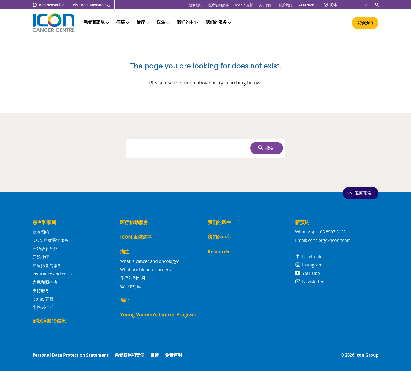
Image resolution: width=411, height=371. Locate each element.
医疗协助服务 (218, 5)
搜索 (265, 148)
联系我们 (285, 5)
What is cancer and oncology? (149, 261)
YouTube (307, 273)
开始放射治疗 (45, 249)
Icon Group (366, 355)
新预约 (302, 222)
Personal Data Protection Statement (71, 355)
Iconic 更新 (244, 5)
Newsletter (309, 282)
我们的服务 (219, 22)
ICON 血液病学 (136, 237)
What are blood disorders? (146, 269)
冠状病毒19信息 (49, 321)
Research (306, 5)
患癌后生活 (43, 307)
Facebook (308, 256)
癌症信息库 (130, 286)
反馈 (154, 355)
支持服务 (41, 290)
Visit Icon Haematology (91, 5)
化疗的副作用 (132, 278)
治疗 (143, 22)
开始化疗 (41, 257)
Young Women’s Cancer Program (158, 314)
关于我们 (266, 5)
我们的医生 (219, 222)
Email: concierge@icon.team (323, 240)
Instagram (308, 265)
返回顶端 (359, 193)
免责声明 (173, 355)
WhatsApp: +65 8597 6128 (320, 232)
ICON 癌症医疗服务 (51, 240)
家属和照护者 (45, 282)
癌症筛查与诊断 (47, 265)
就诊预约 (195, 5)
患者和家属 (97, 22)
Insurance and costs (52, 274)
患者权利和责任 (129, 355)
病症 (123, 22)
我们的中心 (187, 22)
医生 (164, 22)
